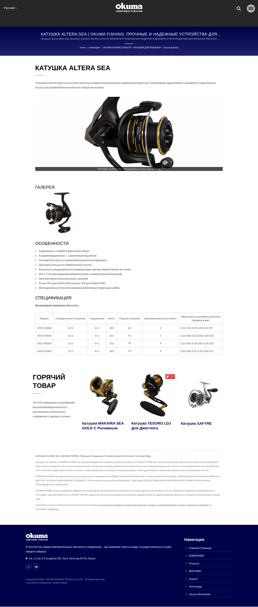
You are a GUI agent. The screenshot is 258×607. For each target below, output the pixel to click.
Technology (177, 19)
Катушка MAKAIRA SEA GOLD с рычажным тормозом (103, 429)
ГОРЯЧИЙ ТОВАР (50, 382)
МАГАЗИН (129, 19)
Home (82, 47)
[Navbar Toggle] (251, 8)
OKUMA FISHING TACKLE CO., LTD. (64, 579)
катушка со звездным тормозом (194, 505)
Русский (10, 8)
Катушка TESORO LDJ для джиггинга (151, 426)
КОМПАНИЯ (79, 19)
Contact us (53, 509)
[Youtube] (36, 567)
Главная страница (49, 19)
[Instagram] (28, 567)
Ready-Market (60, 583)
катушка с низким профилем (163, 505)
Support (153, 19)
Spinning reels (171, 47)
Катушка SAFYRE (197, 424)
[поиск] (239, 8)
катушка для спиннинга (112, 505)
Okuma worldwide (208, 19)
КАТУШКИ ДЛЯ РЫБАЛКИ (147, 47)
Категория (94, 47)
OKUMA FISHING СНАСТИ (117, 47)
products (105, 19)
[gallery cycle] (129, 169)
